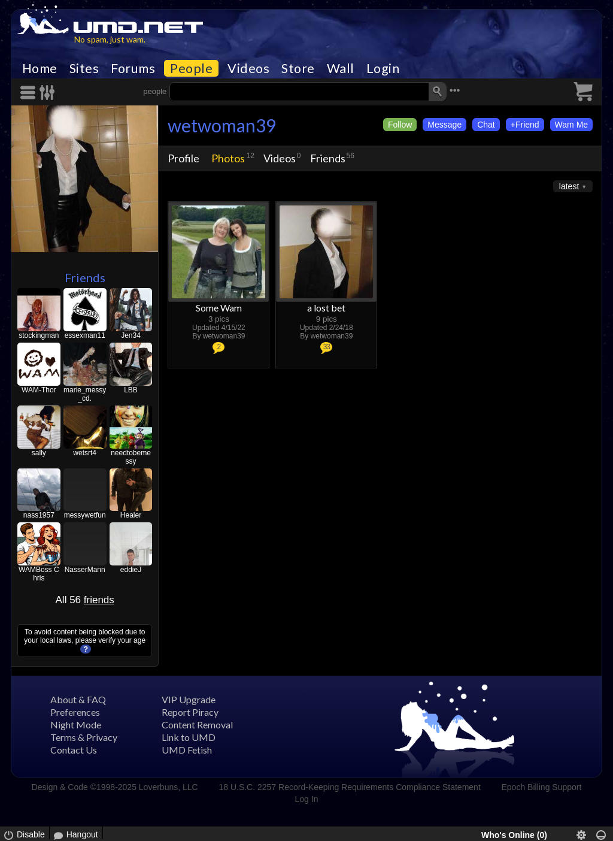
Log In (306, 799)
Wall (340, 68)
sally (39, 453)
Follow (400, 124)
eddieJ (130, 569)
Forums (133, 68)
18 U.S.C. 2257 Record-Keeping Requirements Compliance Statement (349, 787)
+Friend (525, 124)
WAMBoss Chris (39, 573)
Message (444, 124)
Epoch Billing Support (542, 787)
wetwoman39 (222, 125)
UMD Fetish (187, 749)
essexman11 (85, 335)
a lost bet (326, 307)
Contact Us (73, 749)
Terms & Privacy (83, 737)
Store (298, 68)
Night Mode (75, 724)
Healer (130, 515)
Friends (85, 277)
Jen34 (131, 335)
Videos (248, 68)
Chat (486, 124)
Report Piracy (190, 712)
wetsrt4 (84, 453)
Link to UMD (189, 737)
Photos (228, 158)
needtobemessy (131, 457)
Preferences (75, 712)
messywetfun (85, 515)
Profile (183, 158)
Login (383, 68)
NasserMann (85, 569)
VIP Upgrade (189, 699)
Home (39, 68)
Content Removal (197, 724)
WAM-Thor (39, 390)
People (191, 68)
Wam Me (571, 124)
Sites (84, 68)
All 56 (85, 600)
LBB (131, 390)
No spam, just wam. (109, 39)
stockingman (39, 335)
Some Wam (219, 307)
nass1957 (38, 515)
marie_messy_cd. (84, 394)
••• (455, 90)
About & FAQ (78, 699)
